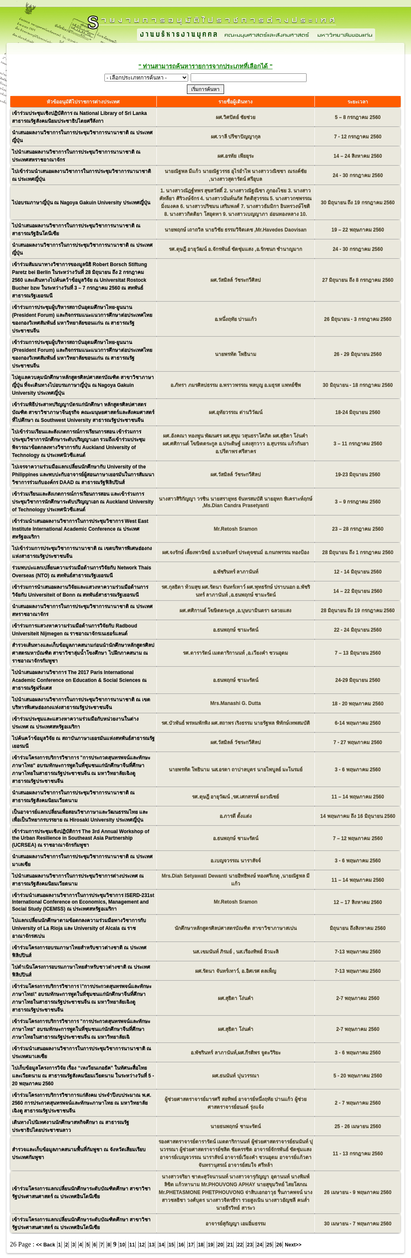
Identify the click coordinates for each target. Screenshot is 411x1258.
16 (181, 1245)
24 (259, 1245)
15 (171, 1245)
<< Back (45, 1245)
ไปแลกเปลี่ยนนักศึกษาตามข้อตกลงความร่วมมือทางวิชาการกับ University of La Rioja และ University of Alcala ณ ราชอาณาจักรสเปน (79, 928)
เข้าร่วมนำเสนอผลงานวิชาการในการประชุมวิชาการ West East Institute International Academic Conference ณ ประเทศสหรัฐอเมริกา (80, 529)
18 (200, 1245)
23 (250, 1245)
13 (151, 1245)
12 (141, 1245)
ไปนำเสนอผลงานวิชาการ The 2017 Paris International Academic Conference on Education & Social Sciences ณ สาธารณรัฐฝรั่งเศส (79, 680)
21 (230, 1245)
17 (191, 1245)
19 (210, 1245)
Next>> (293, 1245)
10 (122, 1245)
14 (161, 1245)
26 (279, 1245)
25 (269, 1245)
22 (240, 1245)
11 (132, 1245)
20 (220, 1245)
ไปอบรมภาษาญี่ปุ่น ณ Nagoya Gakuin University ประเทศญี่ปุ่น (81, 203)
